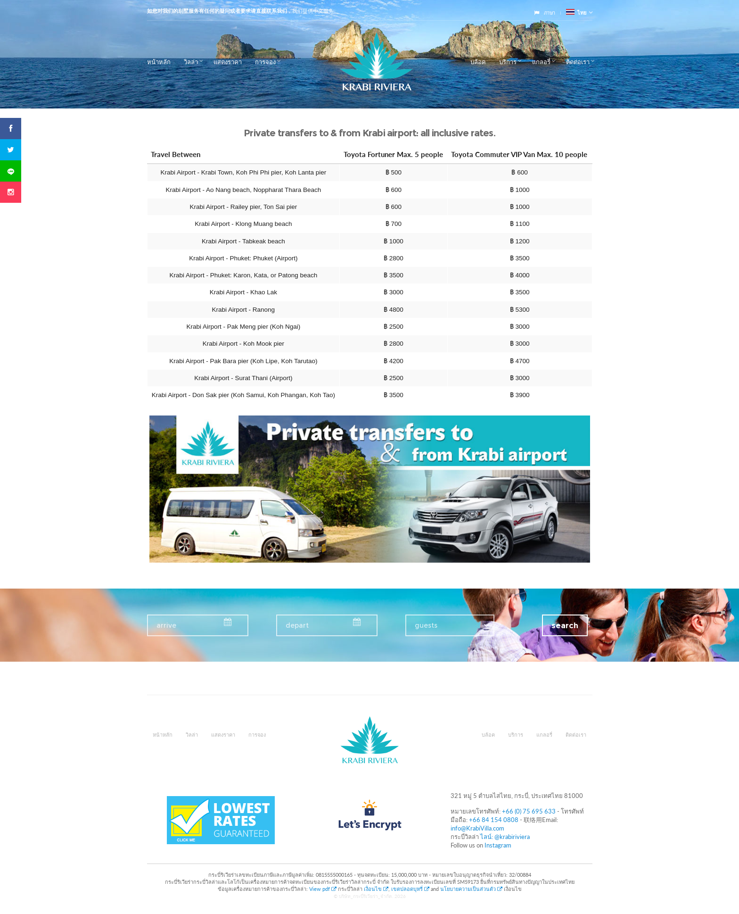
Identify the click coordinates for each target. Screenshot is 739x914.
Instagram (497, 845)
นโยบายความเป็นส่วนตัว (471, 889)
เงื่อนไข (376, 889)
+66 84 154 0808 (493, 819)
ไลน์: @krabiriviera (505, 836)
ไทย (576, 12)
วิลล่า (191, 62)
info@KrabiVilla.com (477, 828)
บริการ (508, 62)
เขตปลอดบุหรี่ (410, 889)
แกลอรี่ (541, 62)
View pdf (323, 889)
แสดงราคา (227, 62)
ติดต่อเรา (578, 62)
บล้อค (478, 62)
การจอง (265, 62)
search (564, 625)
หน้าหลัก (159, 62)
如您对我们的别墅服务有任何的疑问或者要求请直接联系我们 (217, 11)
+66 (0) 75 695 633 (529, 811)
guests (426, 625)
